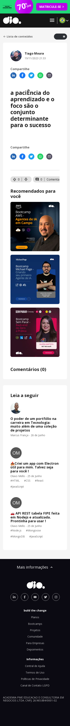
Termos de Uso (35, 672)
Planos (35, 617)
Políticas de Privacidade (35, 679)
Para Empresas (35, 643)
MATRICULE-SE (51, 7)
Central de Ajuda (35, 666)
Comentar (54, 179)
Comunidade (35, 636)
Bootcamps (35, 624)
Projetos (35, 630)
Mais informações (35, 567)
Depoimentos (35, 649)
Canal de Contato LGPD (35, 685)
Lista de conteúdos (18, 36)
